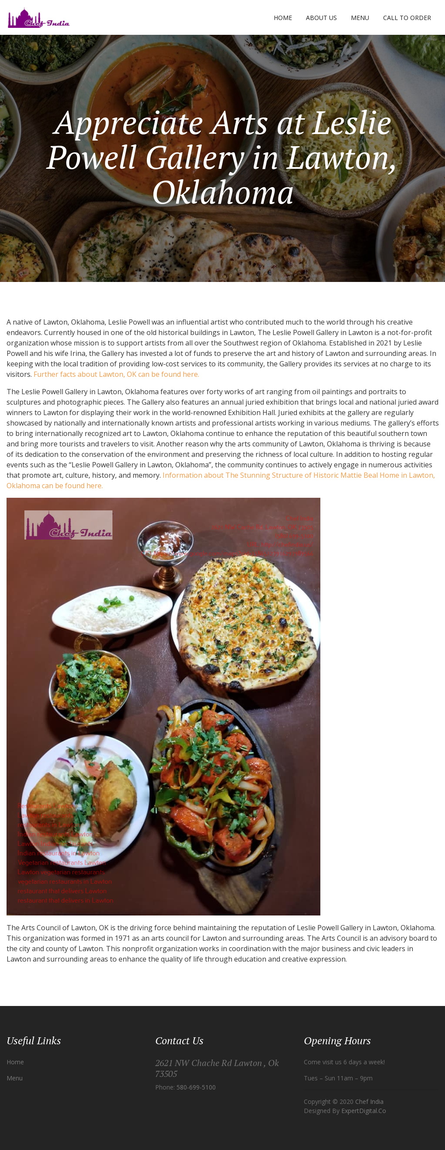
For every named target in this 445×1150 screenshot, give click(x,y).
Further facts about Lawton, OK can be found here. (116, 374)
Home (283, 17)
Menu (360, 17)
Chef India (369, 1101)
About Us (321, 17)
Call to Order (407, 17)
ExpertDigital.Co (363, 1110)
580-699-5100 (196, 1087)
